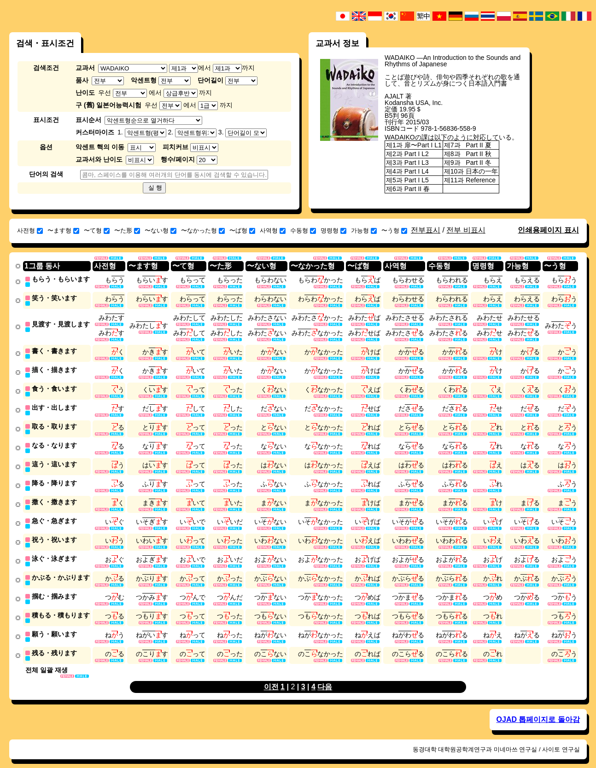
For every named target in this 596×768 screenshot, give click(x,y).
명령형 (333, 230)
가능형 (364, 230)
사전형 (30, 230)
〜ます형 (63, 230)
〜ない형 (160, 230)
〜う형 (394, 230)
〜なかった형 (203, 230)
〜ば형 (242, 230)
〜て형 (97, 230)
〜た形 (127, 230)
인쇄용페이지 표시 (548, 230)
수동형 (303, 230)
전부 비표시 (465, 230)
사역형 (273, 230)
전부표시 (425, 230)
